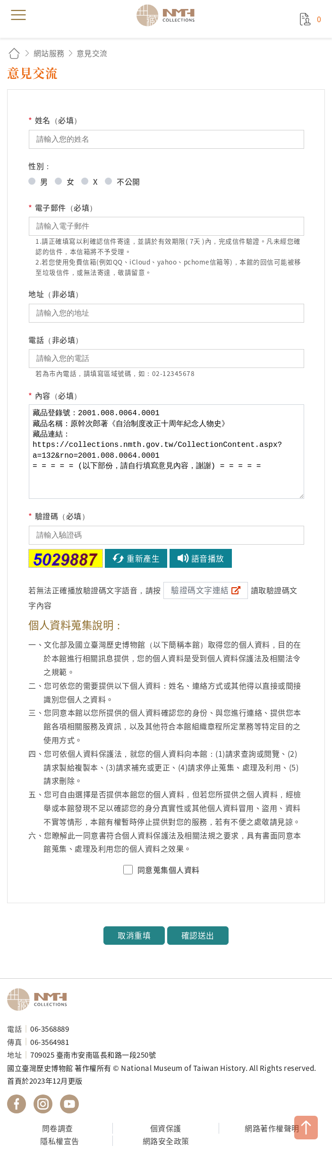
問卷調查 (57, 1128)
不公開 (128, 181)
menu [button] (18, 15)
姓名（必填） (55, 120)
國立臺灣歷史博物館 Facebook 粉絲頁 (16, 1104)
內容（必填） (55, 395)
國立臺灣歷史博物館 (40, 999)
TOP (306, 1127)
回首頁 (14, 53)
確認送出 (197, 935)
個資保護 (165, 1128)
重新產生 (143, 558)
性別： (40, 165)
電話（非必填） (55, 339)
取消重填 (134, 935)
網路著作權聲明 (272, 1128)
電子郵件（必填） (62, 207)
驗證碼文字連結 (200, 590)
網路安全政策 (166, 1141)
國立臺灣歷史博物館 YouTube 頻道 (69, 1104)
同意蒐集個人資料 (168, 869)
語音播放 (207, 558)
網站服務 (49, 53)
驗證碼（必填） (58, 516)
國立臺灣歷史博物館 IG (43, 1104)
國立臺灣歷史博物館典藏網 (168, 15)
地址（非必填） (55, 293)
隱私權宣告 (59, 1141)
